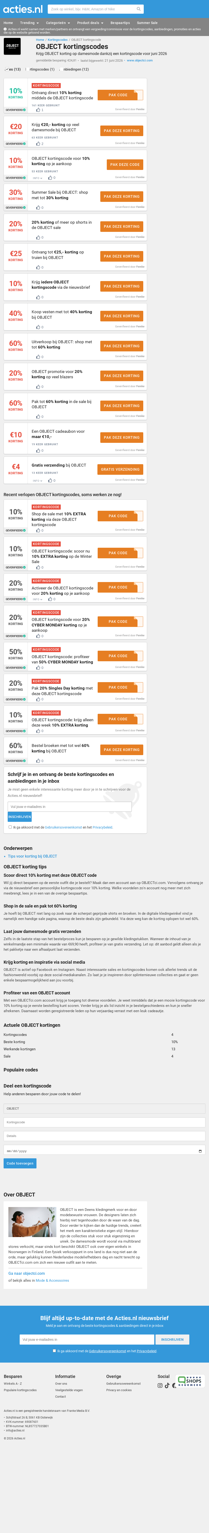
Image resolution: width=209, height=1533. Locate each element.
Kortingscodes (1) (53, 71)
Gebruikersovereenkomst (64, 912)
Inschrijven (92, 901)
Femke (140, 116)
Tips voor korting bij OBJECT (32, 942)
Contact (60, 1481)
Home (40, 40)
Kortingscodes (58, 40)
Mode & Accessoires (52, 1367)
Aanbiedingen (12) (94, 71)
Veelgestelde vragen (69, 1474)
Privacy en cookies (119, 1474)
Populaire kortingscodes (20, 1474)
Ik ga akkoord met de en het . (64, 912)
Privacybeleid (103, 912)
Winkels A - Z (13, 1468)
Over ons (61, 1468)
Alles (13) (19, 71)
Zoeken (139, 9)
